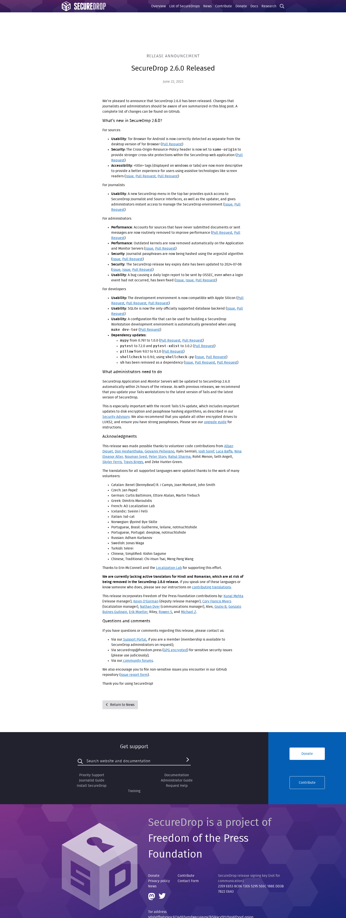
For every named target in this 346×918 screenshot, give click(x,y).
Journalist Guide (91, 780)
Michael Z (188, 612)
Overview (158, 6)
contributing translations (211, 587)
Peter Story (157, 456)
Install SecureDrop (91, 785)
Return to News (120, 705)
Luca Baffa (224, 451)
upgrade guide (215, 422)
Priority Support (91, 775)
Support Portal (134, 639)
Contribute (223, 6)
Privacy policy (159, 881)
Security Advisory (116, 417)
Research (268, 6)
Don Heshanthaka (129, 451)
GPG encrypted (175, 650)
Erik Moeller (138, 612)
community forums (137, 660)
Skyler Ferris (112, 462)
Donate (241, 6)
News (207, 6)
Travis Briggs (133, 462)
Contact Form (188, 881)
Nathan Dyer (150, 606)
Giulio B (220, 606)
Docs (254, 6)
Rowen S (165, 612)
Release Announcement (173, 56)
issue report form (134, 675)
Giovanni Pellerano (159, 451)
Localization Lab (169, 568)
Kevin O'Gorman (145, 601)
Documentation (176, 775)
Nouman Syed (136, 456)
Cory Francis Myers (216, 601)
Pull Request (172, 144)
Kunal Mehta (233, 596)
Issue (130, 176)
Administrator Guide (177, 780)
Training (134, 791)
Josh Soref (206, 451)
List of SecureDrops (184, 6)
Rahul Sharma (179, 456)
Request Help (177, 785)
